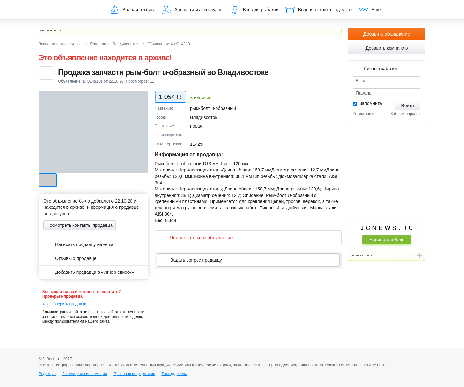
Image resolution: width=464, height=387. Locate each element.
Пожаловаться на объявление (196, 237)
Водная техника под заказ (318, 9)
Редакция (47, 374)
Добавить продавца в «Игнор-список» (89, 272)
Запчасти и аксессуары (192, 9)
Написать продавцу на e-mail (80, 244)
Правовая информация (134, 374)
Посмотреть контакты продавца (79, 225)
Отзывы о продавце (70, 258)
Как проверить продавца (64, 304)
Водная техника (132, 9)
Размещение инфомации (84, 374)
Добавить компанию (387, 48)
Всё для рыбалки (254, 9)
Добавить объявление (386, 34)
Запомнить (370, 103)
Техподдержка (174, 374)
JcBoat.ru (69, 9)
